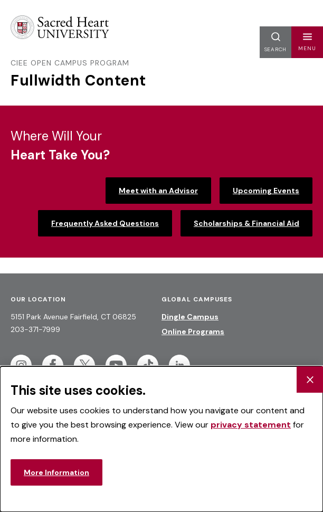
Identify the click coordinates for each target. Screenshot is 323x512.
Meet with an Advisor (158, 190)
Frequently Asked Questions (105, 223)
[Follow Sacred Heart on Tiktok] (148, 365)
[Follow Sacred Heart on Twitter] (84, 365)
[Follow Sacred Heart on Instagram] (21, 365)
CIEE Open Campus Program (70, 63)
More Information (56, 472)
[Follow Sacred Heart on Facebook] (53, 365)
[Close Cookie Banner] (310, 379)
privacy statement (251, 424)
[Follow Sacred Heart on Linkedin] (179, 365)
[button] (307, 42)
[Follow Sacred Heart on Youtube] (116, 365)
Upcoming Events (266, 190)
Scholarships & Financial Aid (246, 223)
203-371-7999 (35, 329)
